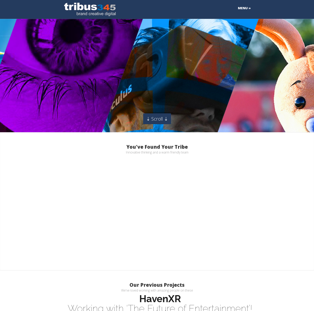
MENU (243, 8)
